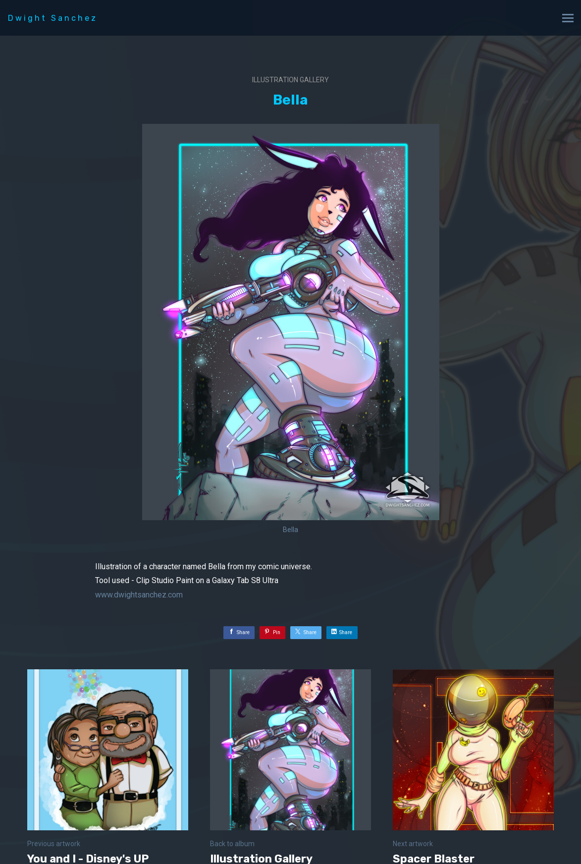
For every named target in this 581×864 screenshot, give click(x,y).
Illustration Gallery (290, 80)
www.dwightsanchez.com (139, 594)
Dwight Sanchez (53, 18)
